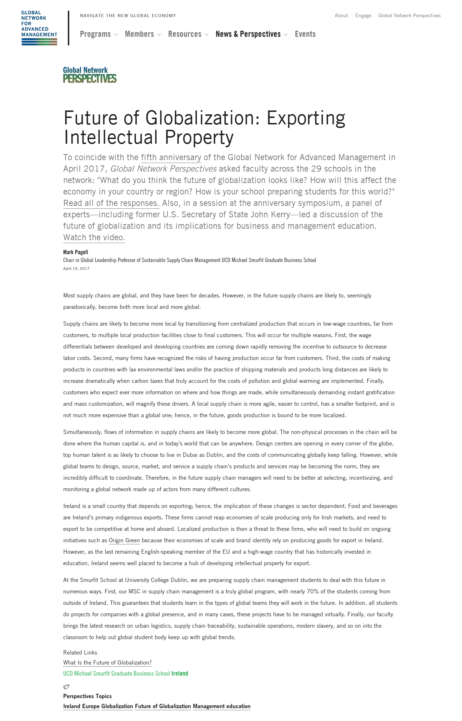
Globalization (117, 706)
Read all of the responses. (111, 203)
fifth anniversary (171, 157)
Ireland (71, 706)
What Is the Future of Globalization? (107, 662)
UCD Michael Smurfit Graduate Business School (116, 673)
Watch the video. (94, 237)
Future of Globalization (163, 706)
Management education (222, 706)
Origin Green (124, 540)
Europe (91, 706)
